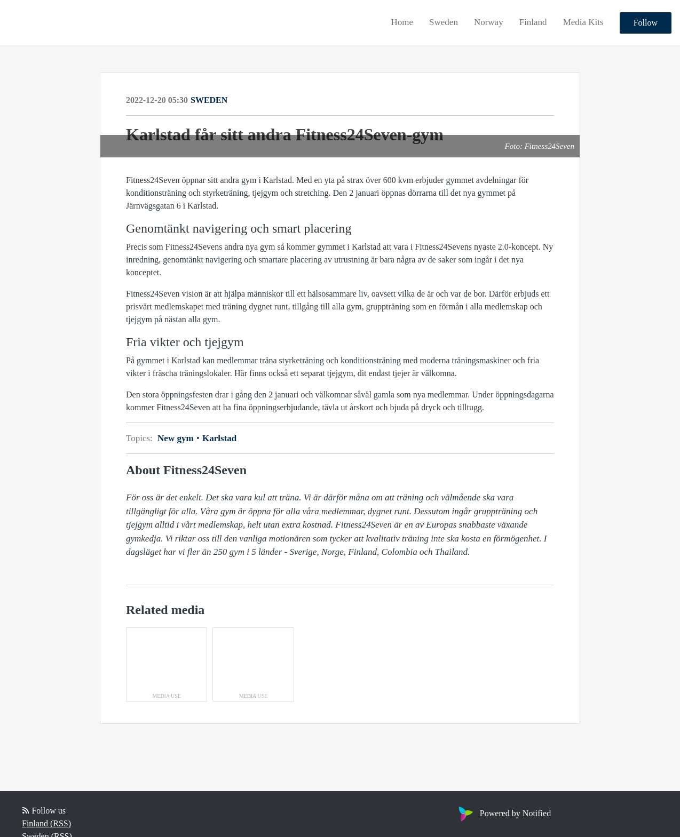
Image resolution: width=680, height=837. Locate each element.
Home (402, 22)
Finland (533, 22)
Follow (646, 22)
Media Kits (583, 22)
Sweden (443, 22)
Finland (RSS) (46, 823)
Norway (488, 22)
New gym (178, 438)
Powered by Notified (503, 813)
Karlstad (218, 438)
